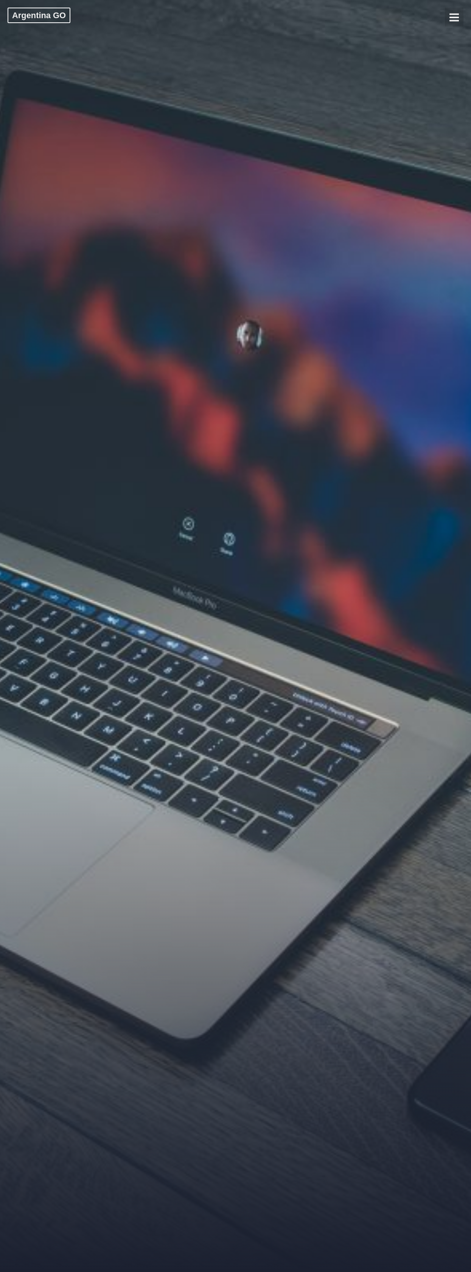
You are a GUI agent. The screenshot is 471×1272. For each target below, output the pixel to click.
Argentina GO (39, 15)
